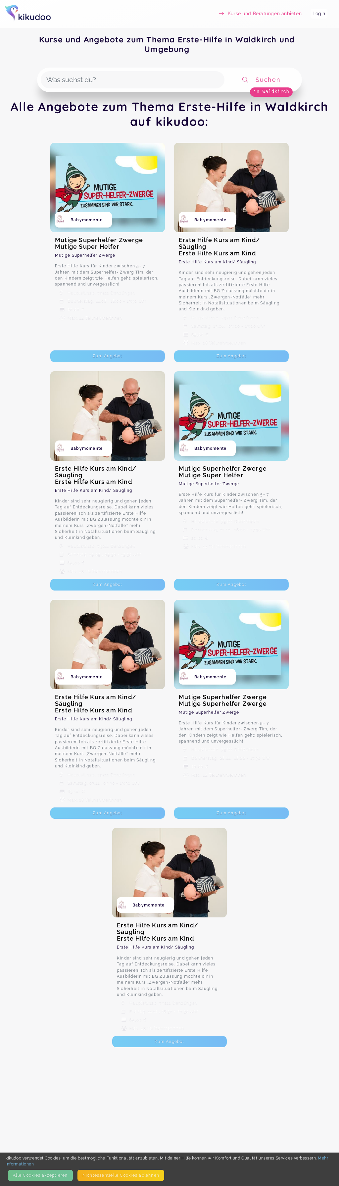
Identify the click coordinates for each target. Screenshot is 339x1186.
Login (319, 13)
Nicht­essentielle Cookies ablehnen (120, 1175)
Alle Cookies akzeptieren (40, 1175)
